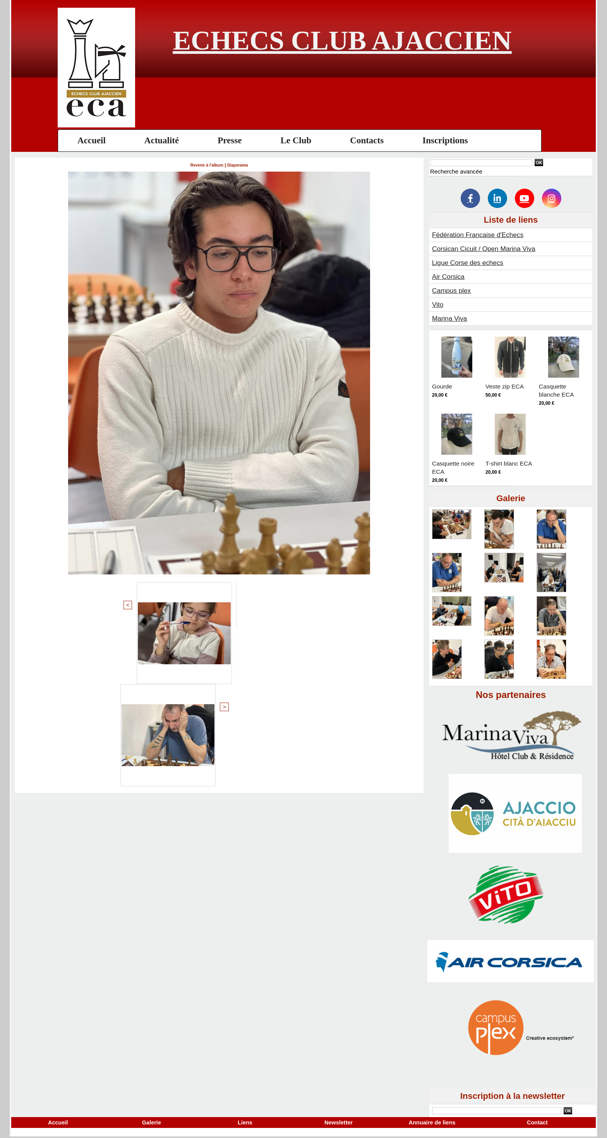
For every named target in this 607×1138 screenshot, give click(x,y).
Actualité (161, 140)
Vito (438, 304)
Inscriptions (445, 140)
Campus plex (452, 290)
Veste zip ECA (507, 386)
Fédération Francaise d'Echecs (480, 235)
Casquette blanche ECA (559, 390)
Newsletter (338, 1123)
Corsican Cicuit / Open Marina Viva (486, 249)
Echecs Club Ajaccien (342, 40)
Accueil (91, 140)
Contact (537, 1123)
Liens (245, 1123)
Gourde (443, 386)
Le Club (295, 140)
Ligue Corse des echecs (469, 262)
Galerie (151, 1123)
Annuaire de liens (432, 1123)
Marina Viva (450, 318)
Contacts (367, 140)
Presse (230, 140)
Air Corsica (449, 276)
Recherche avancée (457, 171)
